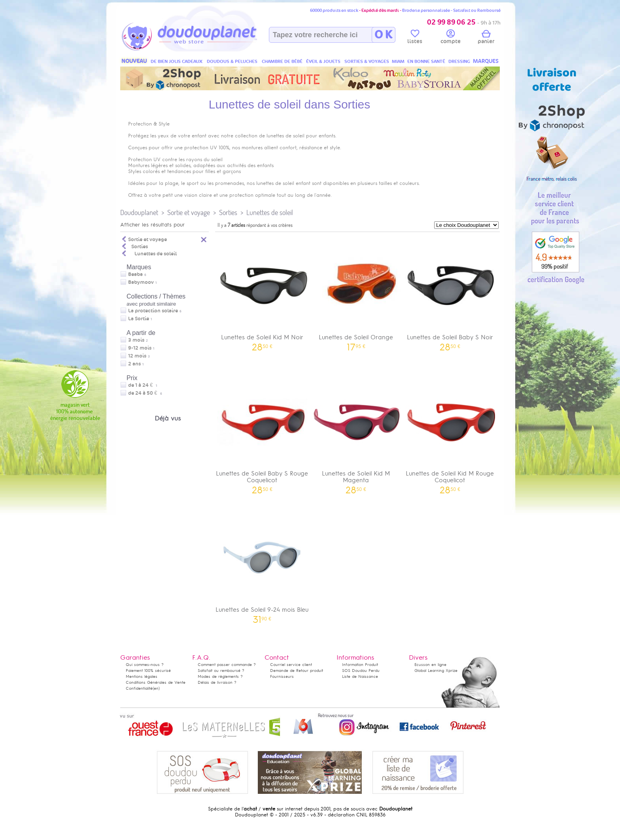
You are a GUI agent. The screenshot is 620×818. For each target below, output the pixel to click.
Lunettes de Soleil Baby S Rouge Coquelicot (262, 432)
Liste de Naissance (360, 676)
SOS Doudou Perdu (361, 670)
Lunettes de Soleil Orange (356, 293)
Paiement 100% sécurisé (148, 670)
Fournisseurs (282, 676)
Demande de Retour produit (296, 670)
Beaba (135, 274)
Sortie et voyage (188, 212)
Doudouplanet (139, 212)
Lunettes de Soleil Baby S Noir (450, 293)
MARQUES (486, 61)
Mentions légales (141, 676)
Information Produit (360, 664)
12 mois (137, 356)
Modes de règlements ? (220, 676)
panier (486, 38)
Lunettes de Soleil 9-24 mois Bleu (262, 565)
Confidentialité (139, 688)
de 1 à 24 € (142, 385)
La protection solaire (153, 311)
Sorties (228, 212)
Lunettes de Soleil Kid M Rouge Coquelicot (450, 432)
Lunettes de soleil (269, 212)
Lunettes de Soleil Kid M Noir (262, 293)
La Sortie (138, 319)
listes (414, 38)
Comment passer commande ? (227, 664)
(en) (156, 688)
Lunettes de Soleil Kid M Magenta (356, 432)
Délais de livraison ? (217, 682)
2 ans (134, 364)
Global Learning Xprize (435, 670)
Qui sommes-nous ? (145, 664)
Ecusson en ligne (430, 664)
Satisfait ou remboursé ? (221, 670)
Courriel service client (291, 664)
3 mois (136, 340)
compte (450, 38)
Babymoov (141, 282)
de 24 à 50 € (145, 393)
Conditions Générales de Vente (155, 682)
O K (383, 35)
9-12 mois (139, 348)
